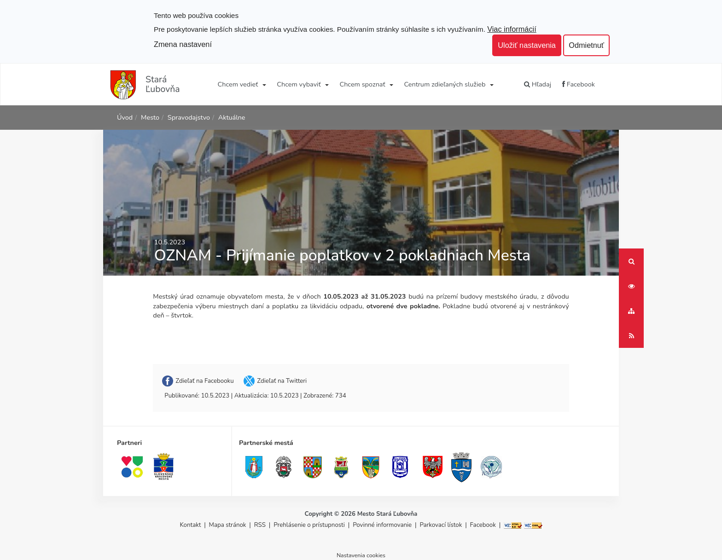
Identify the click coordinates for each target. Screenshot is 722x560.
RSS (261, 525)
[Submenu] (263, 84)
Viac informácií (511, 29)
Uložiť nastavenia (527, 45)
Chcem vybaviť (298, 84)
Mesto (150, 117)
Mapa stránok (227, 525)
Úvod (125, 117)
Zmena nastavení (183, 44)
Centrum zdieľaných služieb (445, 84)
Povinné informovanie (382, 525)
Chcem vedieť (238, 84)
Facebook (578, 84)
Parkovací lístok (440, 525)
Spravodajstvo (189, 117)
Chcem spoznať (362, 84)
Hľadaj (537, 84)
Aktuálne (231, 117)
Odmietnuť (586, 45)
